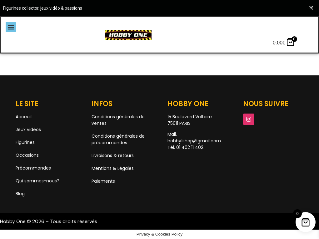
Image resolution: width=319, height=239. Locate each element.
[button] (11, 27)
